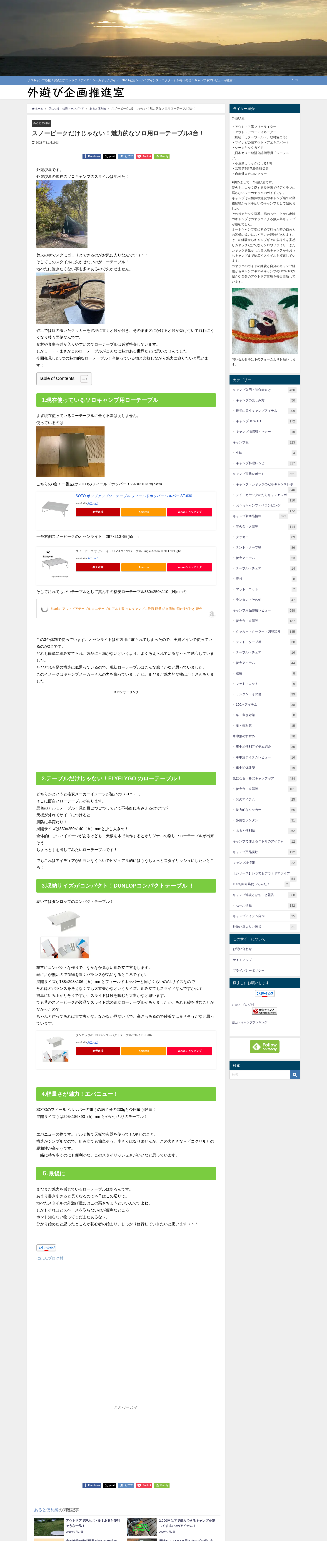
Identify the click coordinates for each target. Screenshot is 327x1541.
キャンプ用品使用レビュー (265, 610)
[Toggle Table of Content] (82, 379)
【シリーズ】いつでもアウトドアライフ (265, 875)
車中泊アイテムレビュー (266, 757)
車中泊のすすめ (265, 736)
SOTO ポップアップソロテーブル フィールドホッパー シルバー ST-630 (134, 496)
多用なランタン (266, 820)
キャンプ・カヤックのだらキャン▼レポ (266, 486)
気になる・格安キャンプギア (265, 779)
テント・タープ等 (266, 548)
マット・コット (266, 589)
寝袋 (266, 579)
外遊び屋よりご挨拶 (265, 927)
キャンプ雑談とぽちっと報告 (265, 895)
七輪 (266, 453)
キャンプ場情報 (265, 863)
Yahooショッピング (189, 512)
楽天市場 (97, 512)
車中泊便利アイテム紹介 (266, 747)
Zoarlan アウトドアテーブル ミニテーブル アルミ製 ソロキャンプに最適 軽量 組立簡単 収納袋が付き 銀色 (126, 608)
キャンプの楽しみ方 (266, 400)
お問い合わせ (242, 948)
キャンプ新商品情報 (260, 516)
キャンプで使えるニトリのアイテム (265, 841)
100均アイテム (266, 705)
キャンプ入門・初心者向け (265, 390)
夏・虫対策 (266, 726)
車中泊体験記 (266, 768)
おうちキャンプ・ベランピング (266, 507)
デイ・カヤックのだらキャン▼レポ (266, 496)
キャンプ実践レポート (265, 474)
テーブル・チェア (266, 568)
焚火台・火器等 (266, 527)
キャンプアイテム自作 (265, 916)
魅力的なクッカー (266, 810)
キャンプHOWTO (266, 421)
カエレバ (92, 503)
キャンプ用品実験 (265, 852)
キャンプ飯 (265, 442)
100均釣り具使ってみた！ (261, 884)
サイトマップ (242, 959)
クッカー (266, 537)
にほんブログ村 (49, 1258)
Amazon (144, 512)
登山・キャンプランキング (249, 1022)
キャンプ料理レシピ (266, 463)
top (297, 79)
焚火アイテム (266, 558)
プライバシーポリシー (249, 970)
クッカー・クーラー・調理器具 (266, 632)
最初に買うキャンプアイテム (266, 411)
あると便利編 (42, 123)
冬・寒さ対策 (266, 715)
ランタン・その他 (266, 600)
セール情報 (266, 905)
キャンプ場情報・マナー (266, 432)
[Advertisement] (81, 730)
